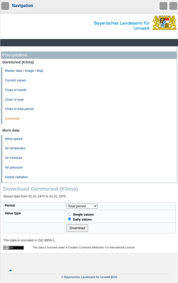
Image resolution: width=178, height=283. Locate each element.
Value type (13, 213)
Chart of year (14, 99)
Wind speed (13, 139)
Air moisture (13, 158)
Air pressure (14, 167)
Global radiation (16, 177)
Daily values (80, 219)
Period (10, 205)
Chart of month (16, 90)
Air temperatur (15, 148)
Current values (15, 80)
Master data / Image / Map (24, 71)
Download (12, 118)
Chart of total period (19, 109)
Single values (81, 214)
